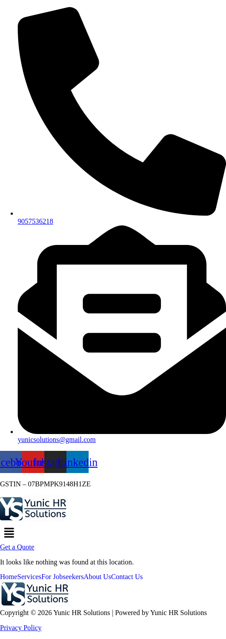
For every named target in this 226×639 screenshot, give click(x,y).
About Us (97, 576)
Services (29, 576)
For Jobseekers (62, 576)
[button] (113, 533)
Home (8, 576)
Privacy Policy (21, 627)
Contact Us (127, 576)
